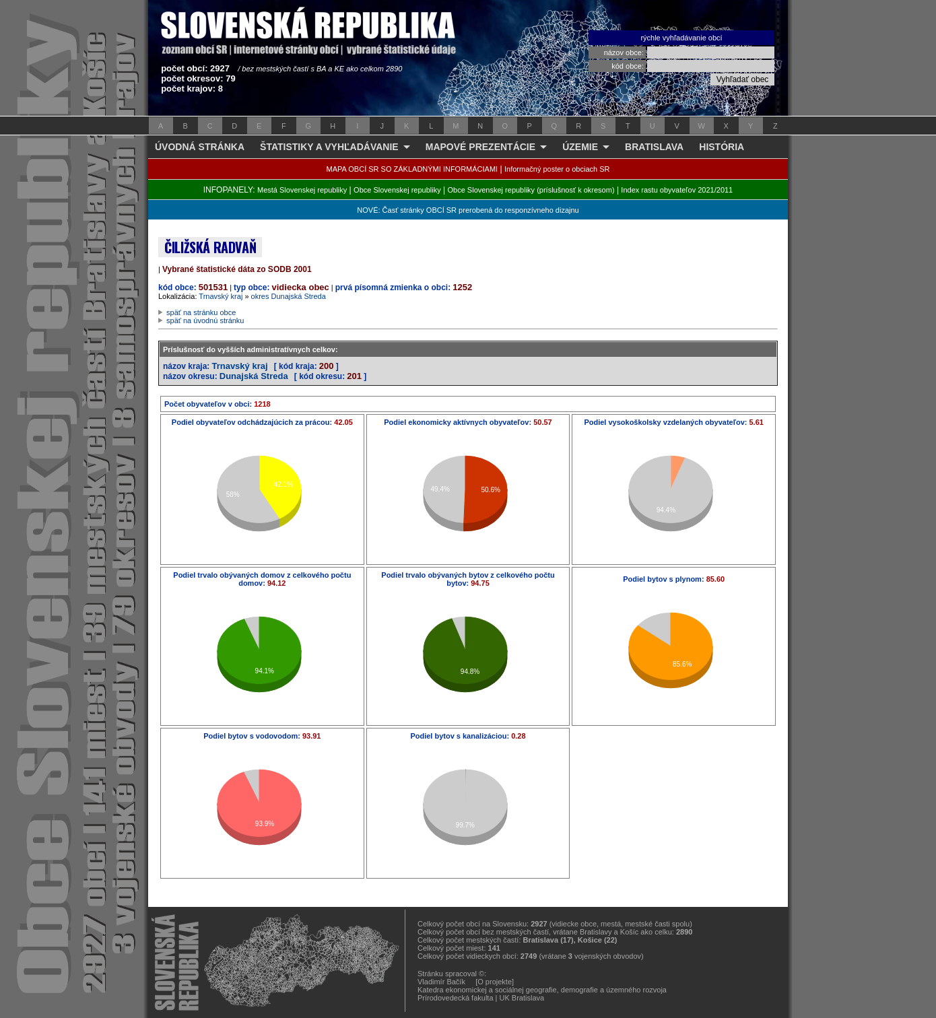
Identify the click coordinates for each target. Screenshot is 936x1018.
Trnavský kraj (220, 296)
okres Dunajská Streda (288, 296)
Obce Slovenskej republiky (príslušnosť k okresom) (531, 190)
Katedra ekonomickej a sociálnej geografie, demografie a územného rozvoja (542, 990)
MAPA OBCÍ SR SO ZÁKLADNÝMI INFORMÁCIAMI (412, 169)
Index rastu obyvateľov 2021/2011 (677, 190)
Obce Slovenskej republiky (397, 190)
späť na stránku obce (201, 312)
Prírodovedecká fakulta (455, 998)
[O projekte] (494, 982)
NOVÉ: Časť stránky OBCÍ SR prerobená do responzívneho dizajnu (467, 210)
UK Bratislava (522, 998)
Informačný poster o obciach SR (557, 169)
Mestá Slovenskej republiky (302, 190)
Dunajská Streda (254, 376)
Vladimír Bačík (441, 982)
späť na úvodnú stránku (205, 320)
